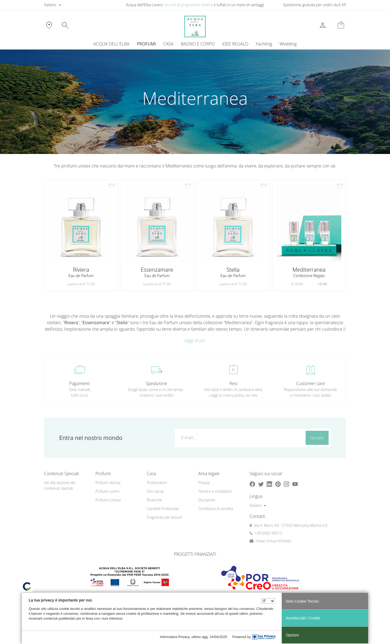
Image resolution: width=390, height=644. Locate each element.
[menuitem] (264, 43)
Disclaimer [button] (207, 499)
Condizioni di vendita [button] (215, 508)
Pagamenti (79, 383)
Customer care (310, 383)
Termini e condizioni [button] (215, 491)
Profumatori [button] (157, 482)
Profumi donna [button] (107, 482)
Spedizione (156, 383)
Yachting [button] (264, 44)
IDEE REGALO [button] (235, 44)
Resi (233, 383)
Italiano (50, 4)
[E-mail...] (239, 437)
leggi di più (195, 340)
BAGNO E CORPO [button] (198, 44)
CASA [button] (168, 44)
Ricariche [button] (154, 499)
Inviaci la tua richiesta (273, 540)
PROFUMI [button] (146, 44)
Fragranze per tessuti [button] (164, 517)
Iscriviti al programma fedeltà (188, 4)
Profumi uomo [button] (107, 491)
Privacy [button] (204, 482)
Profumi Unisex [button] (108, 499)
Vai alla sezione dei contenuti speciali (59, 485)
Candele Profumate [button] (163, 508)
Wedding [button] (287, 44)
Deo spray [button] (155, 491)
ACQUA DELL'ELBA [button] (111, 44)
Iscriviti (317, 438)
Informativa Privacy (175, 637)
